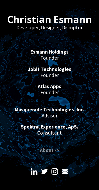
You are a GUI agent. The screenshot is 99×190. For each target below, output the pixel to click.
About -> (49, 150)
